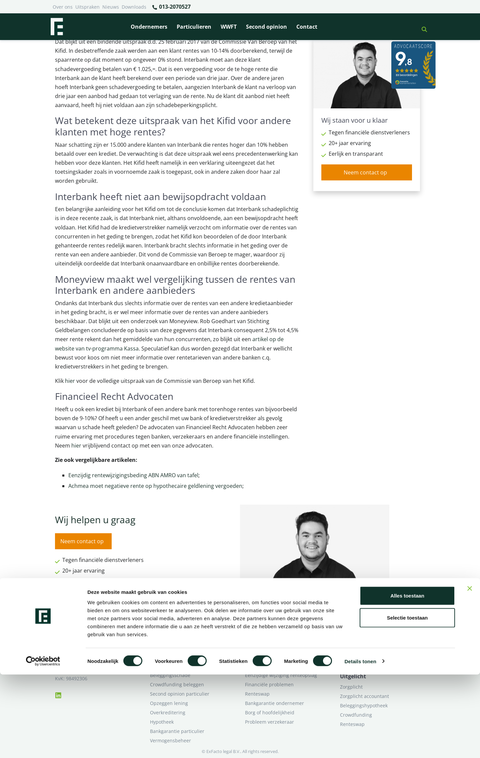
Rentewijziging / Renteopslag (182, 656)
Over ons (63, 7)
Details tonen (360, 745)
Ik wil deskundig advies (366, 638)
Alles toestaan (407, 679)
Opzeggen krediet (265, 647)
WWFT (229, 26)
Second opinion (266, 26)
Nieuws (110, 7)
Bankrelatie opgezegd (269, 628)
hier (70, 381)
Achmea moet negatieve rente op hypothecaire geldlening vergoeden (155, 486)
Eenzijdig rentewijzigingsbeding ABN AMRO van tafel (133, 475)
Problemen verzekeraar (176, 647)
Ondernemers (149, 26)
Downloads (134, 7)
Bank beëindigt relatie (174, 628)
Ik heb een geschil (360, 628)
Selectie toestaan (407, 701)
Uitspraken (87, 7)
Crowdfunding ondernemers (277, 656)
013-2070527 (171, 7)
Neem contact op (365, 172)
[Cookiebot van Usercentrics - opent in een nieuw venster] (43, 745)
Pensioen (255, 638)
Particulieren (194, 26)
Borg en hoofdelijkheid (175, 638)
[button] (421, 26)
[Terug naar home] (56, 26)
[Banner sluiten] (469, 672)
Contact (306, 26)
